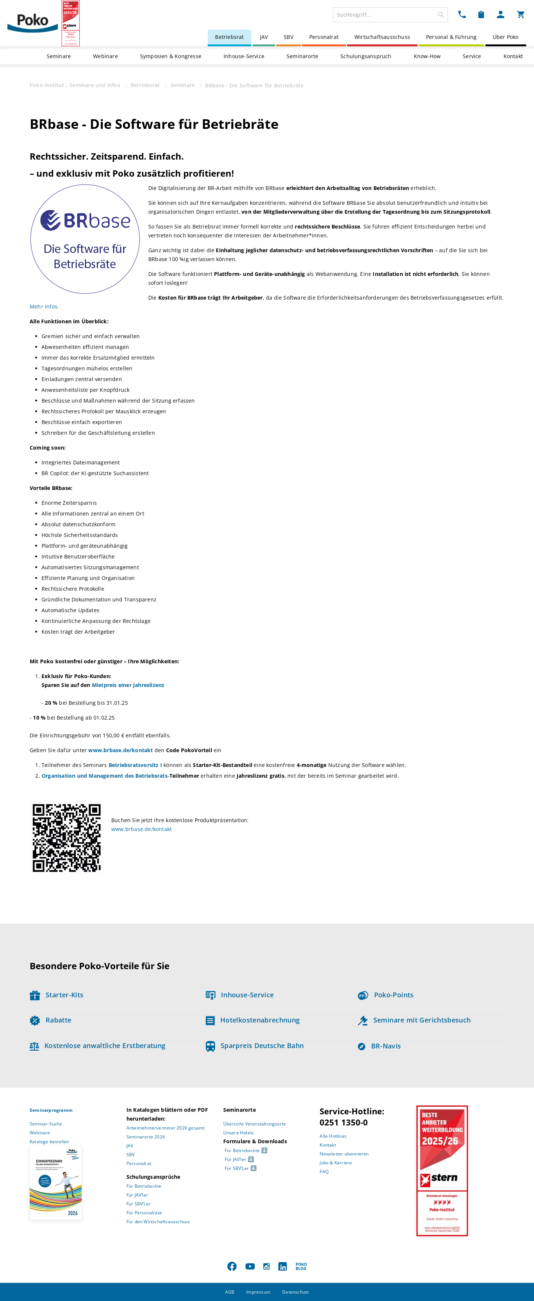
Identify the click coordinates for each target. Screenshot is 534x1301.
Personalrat (324, 36)
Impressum (258, 1292)
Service (472, 56)
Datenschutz (295, 1292)
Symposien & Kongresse (170, 56)
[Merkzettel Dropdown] (481, 14)
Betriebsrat (229, 36)
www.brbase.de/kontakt (141, 829)
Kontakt (513, 56)
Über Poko (506, 36)
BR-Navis (379, 1045)
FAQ (324, 1171)
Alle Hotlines (333, 1136)
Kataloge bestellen (49, 1141)
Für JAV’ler (137, 1195)
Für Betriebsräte (143, 1186)
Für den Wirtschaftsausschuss (158, 1221)
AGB (230, 1292)
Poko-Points (385, 994)
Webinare (105, 56)
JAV (264, 36)
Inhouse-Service (244, 56)
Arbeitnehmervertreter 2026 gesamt (165, 1128)
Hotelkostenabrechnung (253, 1019)
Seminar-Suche (46, 1124)
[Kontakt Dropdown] (462, 14)
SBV (288, 36)
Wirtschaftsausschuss (382, 36)
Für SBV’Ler (138, 1204)
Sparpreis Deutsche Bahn (255, 1045)
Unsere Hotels (238, 1133)
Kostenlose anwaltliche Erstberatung (98, 1045)
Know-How (427, 56)
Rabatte (50, 1019)
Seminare (59, 56)
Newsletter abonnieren (344, 1154)
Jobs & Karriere (336, 1163)
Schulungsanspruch (365, 56)
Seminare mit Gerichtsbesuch (414, 1019)
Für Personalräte (144, 1213)
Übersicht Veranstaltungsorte (254, 1124)
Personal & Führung (451, 36)
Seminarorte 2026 (145, 1137)
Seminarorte (302, 56)
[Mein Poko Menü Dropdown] (501, 14)
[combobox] (390, 14)
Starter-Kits (56, 994)
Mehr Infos (43, 306)
